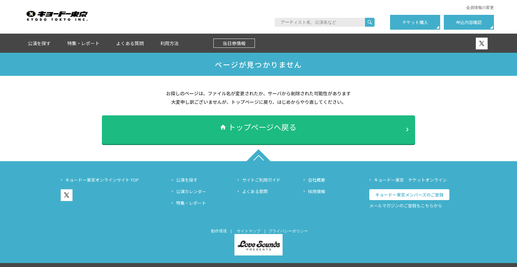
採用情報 (316, 182)
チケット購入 (415, 22)
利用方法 (169, 43)
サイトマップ (248, 222)
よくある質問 (130, 43)
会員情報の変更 (480, 7)
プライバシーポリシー (288, 222)
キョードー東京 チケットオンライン (410, 171)
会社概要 (316, 171)
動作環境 (219, 222)
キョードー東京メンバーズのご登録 (409, 186)
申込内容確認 (469, 22)
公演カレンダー (191, 182)
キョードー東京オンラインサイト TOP (102, 171)
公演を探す (39, 43)
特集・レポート (83, 43)
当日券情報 (234, 43)
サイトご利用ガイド (261, 171)
